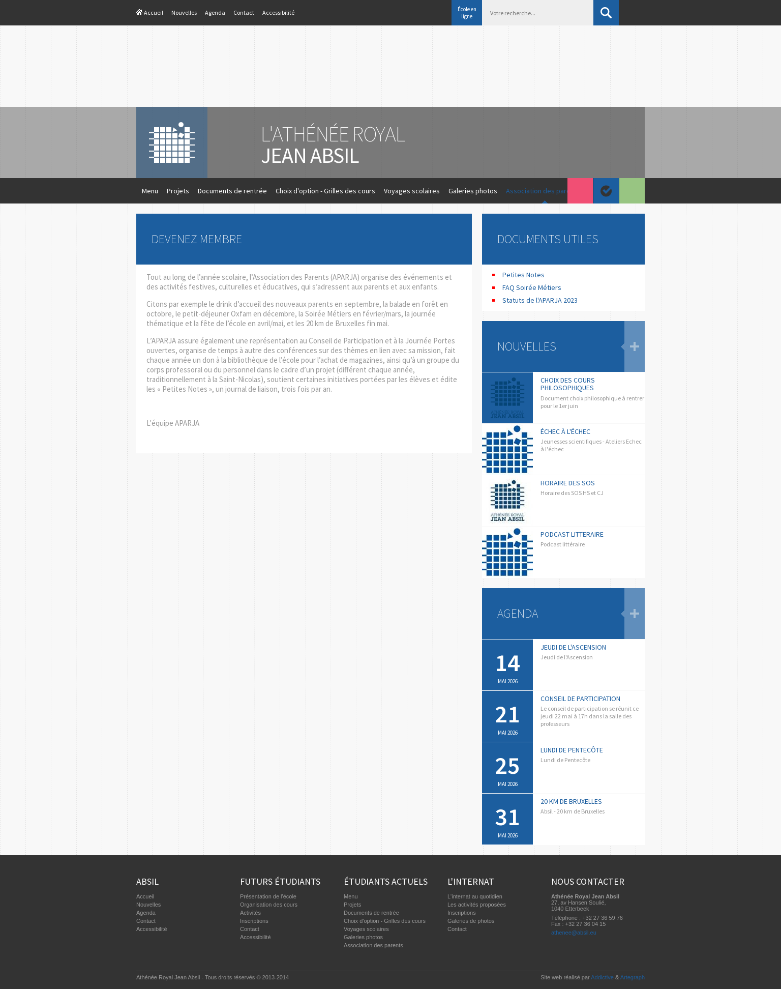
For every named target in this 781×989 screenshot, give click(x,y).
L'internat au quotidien (474, 896)
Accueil (153, 12)
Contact (243, 12)
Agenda (215, 12)
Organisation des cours (268, 904)
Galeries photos (472, 190)
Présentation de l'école (268, 896)
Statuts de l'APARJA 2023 (540, 300)
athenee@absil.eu (573, 932)
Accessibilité (278, 12)
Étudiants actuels (386, 881)
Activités (250, 913)
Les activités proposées (476, 904)
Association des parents (543, 190)
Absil (147, 881)
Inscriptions (254, 921)
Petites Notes (523, 274)
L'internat (470, 881)
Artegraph (632, 977)
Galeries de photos (470, 921)
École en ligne (467, 13)
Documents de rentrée (232, 190)
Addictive (602, 977)
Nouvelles (184, 12)
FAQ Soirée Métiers (531, 287)
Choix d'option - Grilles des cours (325, 190)
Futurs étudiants (280, 881)
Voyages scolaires (412, 190)
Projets (178, 190)
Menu (150, 190)
